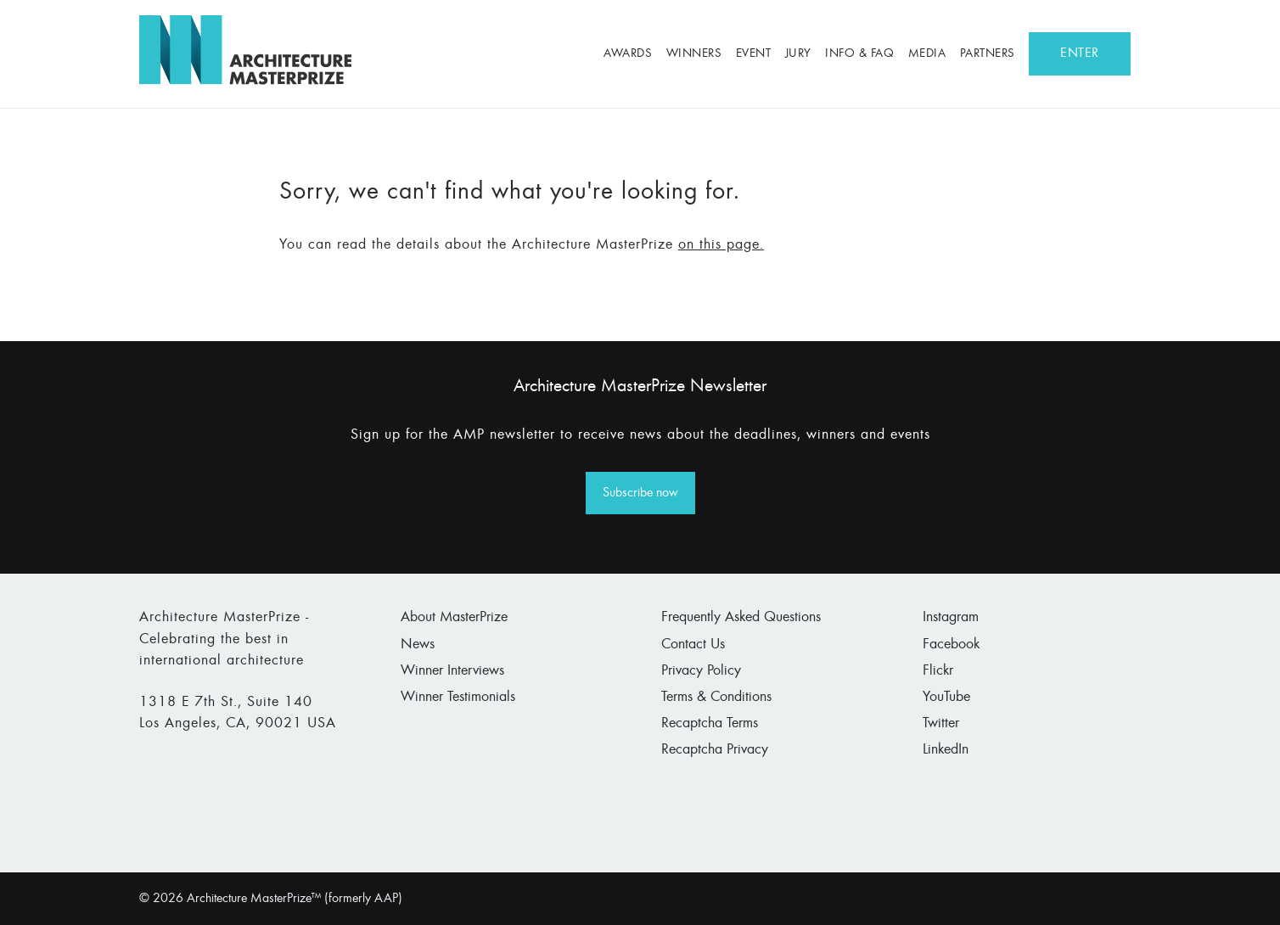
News (418, 645)
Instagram (951, 617)
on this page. (721, 245)
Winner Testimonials (458, 697)
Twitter (941, 724)
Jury (798, 54)
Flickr (938, 671)
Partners (987, 54)
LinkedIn (945, 750)
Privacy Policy (701, 671)
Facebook (951, 645)
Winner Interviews (452, 671)
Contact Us (693, 645)
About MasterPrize (454, 617)
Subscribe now (640, 493)
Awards (628, 54)
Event (754, 54)
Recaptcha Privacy (714, 750)
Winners (694, 54)
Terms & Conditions (716, 697)
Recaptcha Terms (709, 724)
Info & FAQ (859, 54)
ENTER (1079, 53)
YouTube (946, 697)
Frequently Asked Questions (741, 617)
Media (927, 54)
